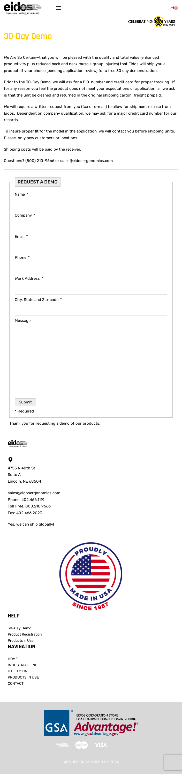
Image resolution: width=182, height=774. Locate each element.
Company (25, 215)
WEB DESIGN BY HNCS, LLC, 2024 (91, 762)
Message (23, 320)
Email (21, 236)
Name (21, 194)
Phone (22, 257)
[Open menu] (58, 8)
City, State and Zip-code (38, 299)
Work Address (29, 278)
